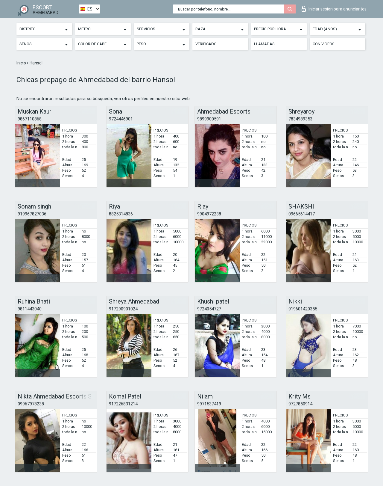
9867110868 (30, 119)
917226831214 (123, 404)
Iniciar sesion (334, 8)
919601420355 (302, 309)
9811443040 (30, 309)
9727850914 (300, 404)
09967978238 (31, 404)
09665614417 (301, 214)
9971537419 (209, 404)
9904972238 (209, 214)
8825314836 (121, 214)
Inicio (21, 63)
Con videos (324, 44)
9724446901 (121, 119)
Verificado (206, 44)
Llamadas (264, 44)
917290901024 (123, 309)
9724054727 (209, 309)
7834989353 (300, 119)
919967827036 (32, 214)
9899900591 (209, 119)
